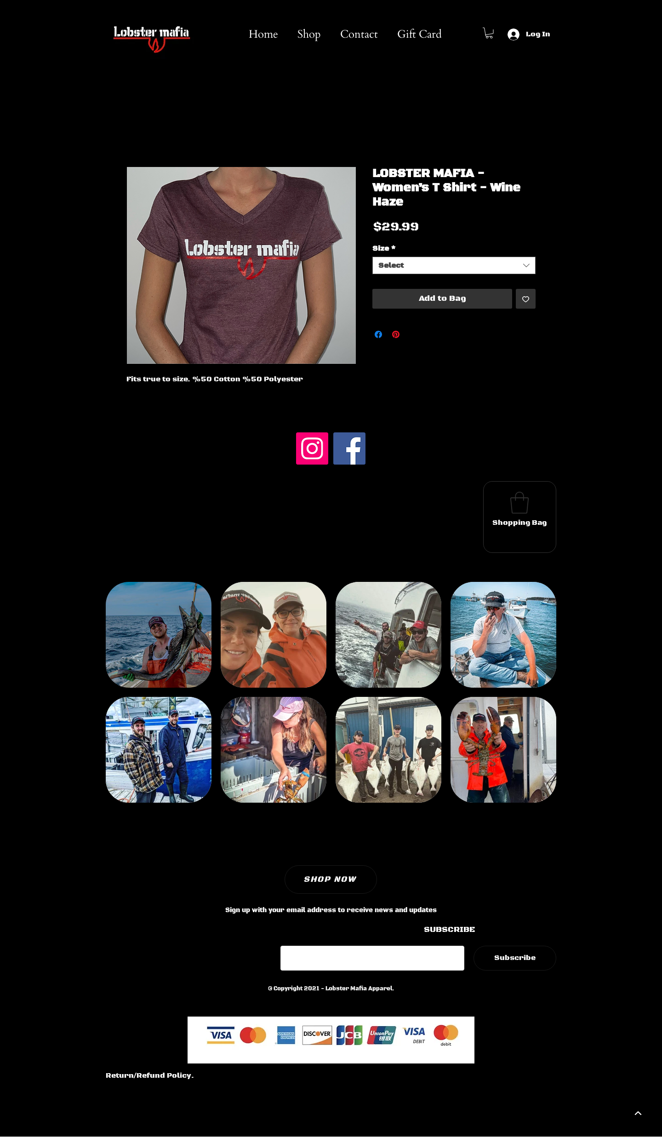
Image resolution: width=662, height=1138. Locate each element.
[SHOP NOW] (331, 879)
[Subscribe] (515, 958)
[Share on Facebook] (378, 334)
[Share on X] (413, 334)
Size (384, 248)
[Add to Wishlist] (526, 299)
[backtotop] (637, 1113)
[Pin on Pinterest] (395, 334)
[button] (489, 33)
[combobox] (454, 265)
